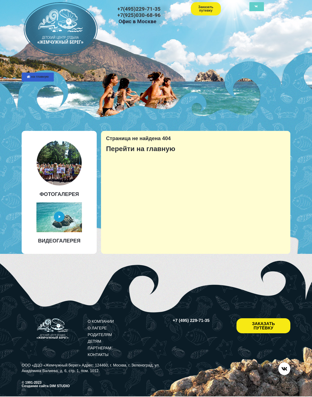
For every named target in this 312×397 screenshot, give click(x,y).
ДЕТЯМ (94, 341)
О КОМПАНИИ (101, 321)
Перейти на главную (140, 149)
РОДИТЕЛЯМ (100, 335)
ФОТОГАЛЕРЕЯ (59, 194)
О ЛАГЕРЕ (97, 328)
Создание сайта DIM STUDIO (46, 386)
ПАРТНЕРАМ (99, 348)
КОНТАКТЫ (98, 355)
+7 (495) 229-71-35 (191, 320)
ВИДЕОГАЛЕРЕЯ (59, 241)
